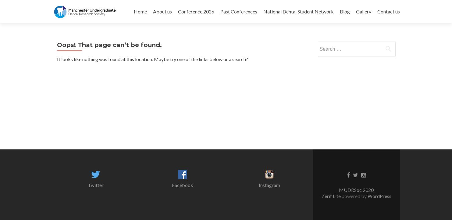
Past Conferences (238, 11)
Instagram (269, 185)
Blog (345, 11)
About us (162, 11)
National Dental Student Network (298, 11)
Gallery (363, 11)
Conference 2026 (196, 11)
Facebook (182, 185)
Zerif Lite (332, 196)
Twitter (96, 185)
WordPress (379, 196)
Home (140, 11)
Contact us (388, 11)
